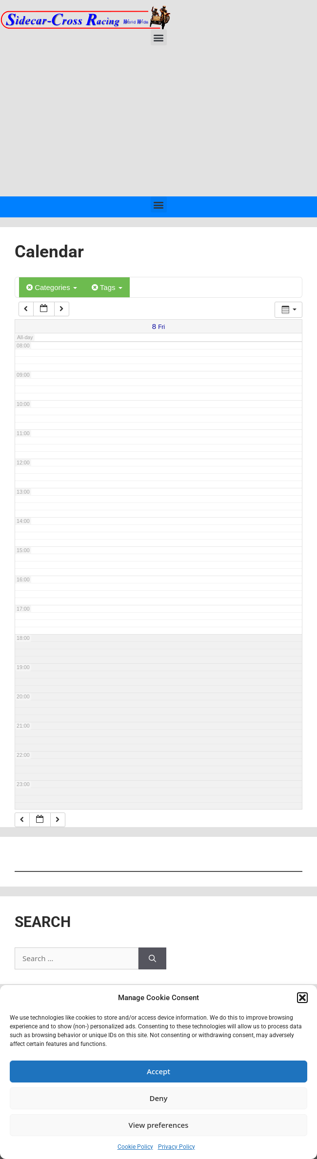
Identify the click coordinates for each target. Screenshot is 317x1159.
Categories (51, 287)
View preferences (159, 1125)
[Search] (152, 958)
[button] (302, 998)
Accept (158, 1071)
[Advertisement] (158, 123)
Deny (159, 1098)
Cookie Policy (135, 1146)
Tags (107, 287)
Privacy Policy (176, 1146)
